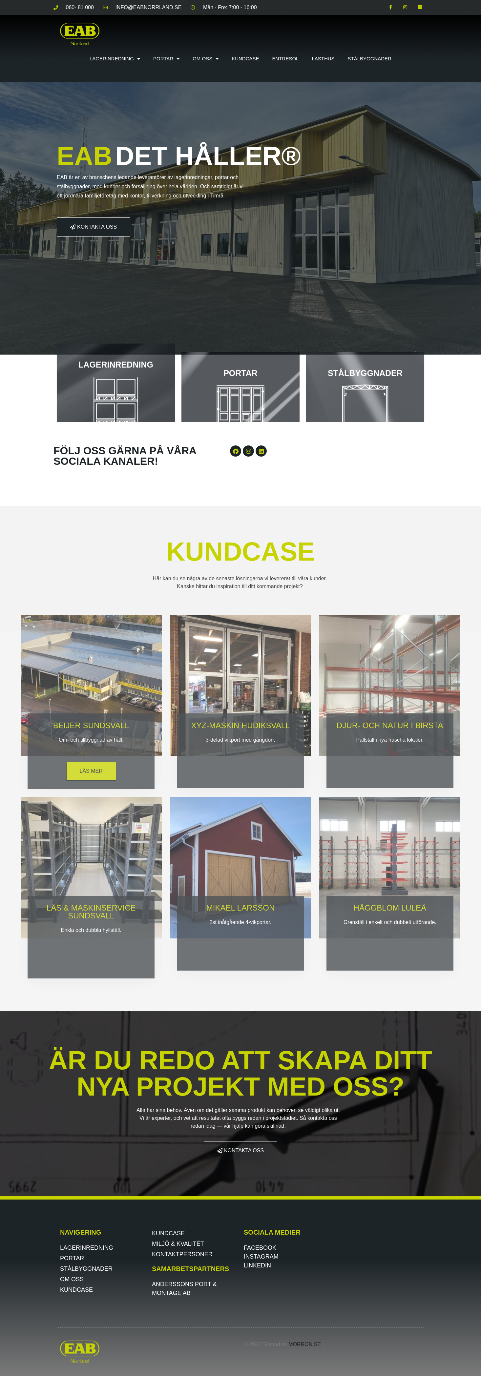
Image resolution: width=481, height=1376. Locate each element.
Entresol (285, 58)
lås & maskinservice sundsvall (91, 911)
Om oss (206, 59)
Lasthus (323, 58)
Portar (166, 59)
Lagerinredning (115, 59)
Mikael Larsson (240, 907)
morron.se (304, 1344)
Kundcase (245, 58)
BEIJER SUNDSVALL (91, 725)
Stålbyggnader (369, 58)
